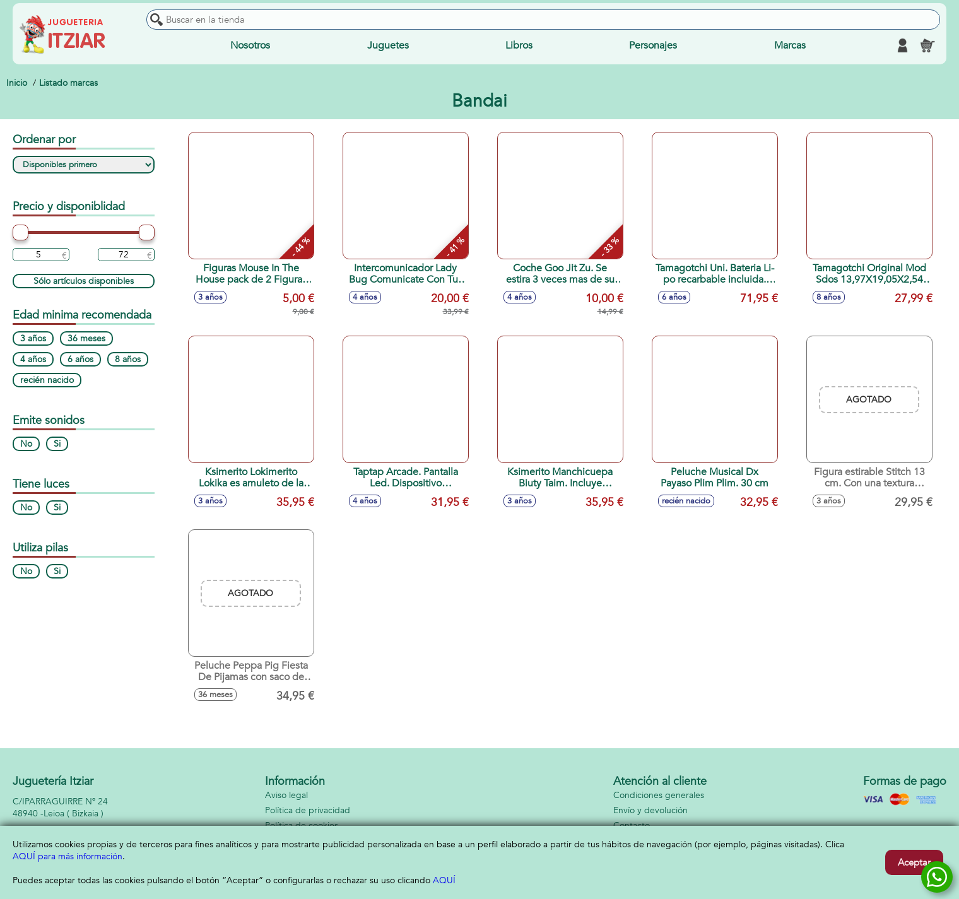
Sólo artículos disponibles (83, 281)
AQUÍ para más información (67, 856)
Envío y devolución (650, 810)
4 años (33, 359)
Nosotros (250, 45)
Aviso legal (286, 795)
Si (57, 444)
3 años (33, 338)
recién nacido (47, 380)
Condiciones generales (658, 795)
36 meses (86, 338)
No (26, 444)
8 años (128, 359)
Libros (518, 45)
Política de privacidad (307, 810)
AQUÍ (444, 880)
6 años (80, 359)
